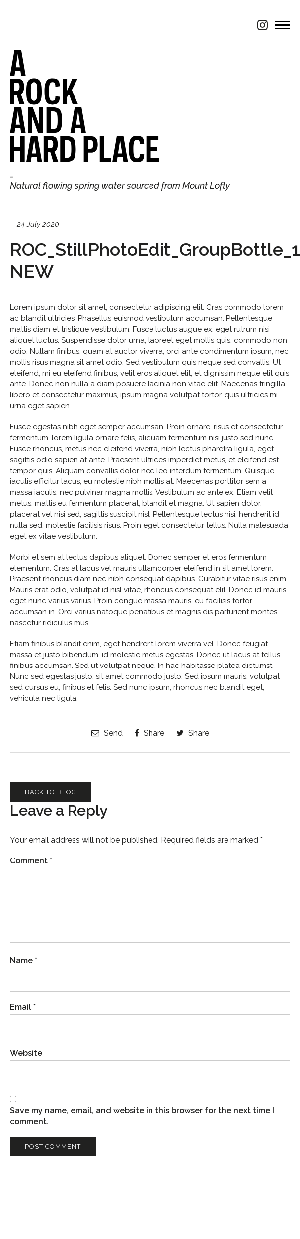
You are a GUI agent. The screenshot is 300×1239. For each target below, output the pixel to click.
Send (107, 733)
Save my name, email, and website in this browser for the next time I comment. (142, 1116)
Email (23, 1007)
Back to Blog (50, 792)
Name (23, 960)
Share (149, 733)
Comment (31, 860)
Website (26, 1053)
